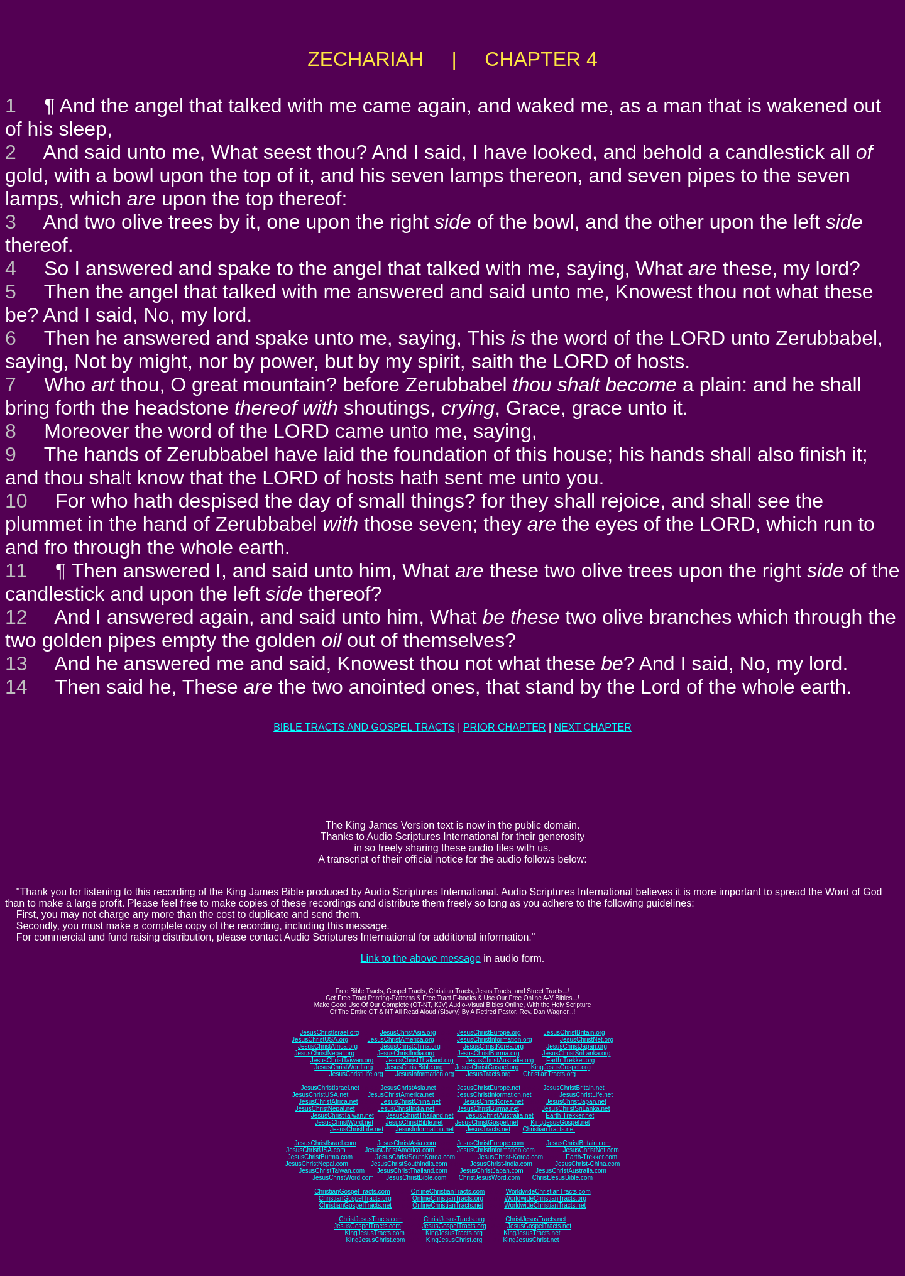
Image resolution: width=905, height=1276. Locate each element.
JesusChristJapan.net (576, 1101)
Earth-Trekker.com (591, 1156)
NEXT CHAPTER (593, 727)
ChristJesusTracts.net (535, 1219)
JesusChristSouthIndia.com (409, 1163)
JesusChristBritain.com (578, 1143)
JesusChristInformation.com (496, 1150)
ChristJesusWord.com (489, 1177)
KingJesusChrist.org (454, 1239)
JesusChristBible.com (416, 1177)
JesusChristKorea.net (493, 1101)
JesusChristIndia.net (406, 1108)
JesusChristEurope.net (488, 1087)
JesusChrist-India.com (501, 1163)
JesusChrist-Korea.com (510, 1156)
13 (16, 663)
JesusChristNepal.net (325, 1108)
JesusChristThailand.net (419, 1115)
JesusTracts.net (488, 1129)
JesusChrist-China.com (587, 1163)
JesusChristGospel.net (486, 1122)
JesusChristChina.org (410, 1046)
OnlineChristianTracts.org (447, 1198)
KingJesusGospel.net (560, 1122)
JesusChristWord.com (343, 1177)
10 (16, 500)
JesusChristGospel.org (486, 1067)
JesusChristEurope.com (490, 1143)
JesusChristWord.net (344, 1122)
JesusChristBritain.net (573, 1087)
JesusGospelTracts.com (367, 1226)
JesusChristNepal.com (316, 1163)
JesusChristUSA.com (315, 1150)
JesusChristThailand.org (420, 1060)
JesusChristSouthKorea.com (415, 1156)
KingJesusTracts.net (531, 1233)
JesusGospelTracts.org (454, 1226)
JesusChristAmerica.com (399, 1150)
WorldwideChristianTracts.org (545, 1198)
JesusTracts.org (488, 1074)
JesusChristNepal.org (324, 1053)
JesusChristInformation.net (494, 1094)
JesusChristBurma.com (320, 1156)
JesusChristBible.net (413, 1122)
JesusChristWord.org (343, 1067)
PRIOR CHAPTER (504, 727)
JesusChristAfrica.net (328, 1101)
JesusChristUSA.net (320, 1094)
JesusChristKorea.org (493, 1046)
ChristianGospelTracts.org (355, 1198)
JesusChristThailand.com (412, 1170)
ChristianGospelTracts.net (355, 1205)
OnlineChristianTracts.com (448, 1191)
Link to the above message (421, 958)
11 (16, 570)
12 (16, 617)
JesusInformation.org (424, 1074)
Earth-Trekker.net (570, 1115)
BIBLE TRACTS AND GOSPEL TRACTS (364, 727)
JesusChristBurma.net (488, 1108)
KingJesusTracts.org (454, 1233)
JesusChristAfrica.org (328, 1046)
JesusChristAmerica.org (401, 1039)
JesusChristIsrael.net (329, 1087)
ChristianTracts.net (548, 1129)
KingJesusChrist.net (531, 1239)
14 (16, 686)
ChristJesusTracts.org (454, 1219)
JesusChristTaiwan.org (342, 1060)
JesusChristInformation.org (494, 1039)
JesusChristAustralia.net (500, 1115)
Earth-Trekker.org (570, 1060)
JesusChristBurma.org (489, 1053)
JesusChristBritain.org (574, 1032)
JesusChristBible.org (414, 1067)
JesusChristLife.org (356, 1074)
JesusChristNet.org (586, 1039)
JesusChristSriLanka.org (576, 1053)
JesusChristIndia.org (405, 1053)
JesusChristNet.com (590, 1150)
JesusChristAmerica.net (401, 1094)
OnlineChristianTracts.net (447, 1205)
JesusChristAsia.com (406, 1143)
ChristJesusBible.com (562, 1177)
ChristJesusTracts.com (370, 1219)
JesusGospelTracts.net (539, 1226)
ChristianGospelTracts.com (352, 1191)
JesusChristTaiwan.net (342, 1115)
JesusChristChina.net (411, 1101)
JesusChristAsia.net (408, 1087)
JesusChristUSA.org (320, 1039)
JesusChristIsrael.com (325, 1143)
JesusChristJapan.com (491, 1170)
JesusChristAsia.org (408, 1032)
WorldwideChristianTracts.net (545, 1205)
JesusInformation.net (424, 1129)
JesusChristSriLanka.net (576, 1108)
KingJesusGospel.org (561, 1067)
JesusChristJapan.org (576, 1046)
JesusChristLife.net (586, 1094)
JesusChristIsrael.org (329, 1032)
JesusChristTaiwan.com (332, 1170)
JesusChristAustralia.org (500, 1060)
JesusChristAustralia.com (570, 1170)
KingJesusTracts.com (375, 1233)
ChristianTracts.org (549, 1074)
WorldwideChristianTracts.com (548, 1191)
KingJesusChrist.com (375, 1239)
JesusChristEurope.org (489, 1032)
